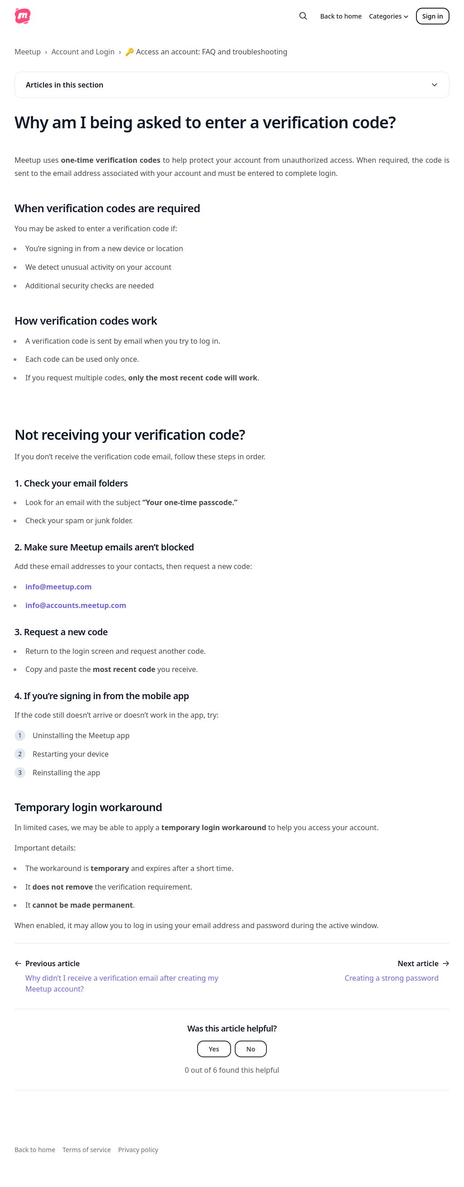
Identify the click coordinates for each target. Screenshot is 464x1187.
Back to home (341, 16)
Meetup (27, 52)
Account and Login (83, 52)
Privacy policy (138, 1149)
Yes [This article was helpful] (214, 1049)
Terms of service (87, 1149)
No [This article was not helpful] (251, 1049)
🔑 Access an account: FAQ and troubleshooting (206, 52)
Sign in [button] (432, 16)
